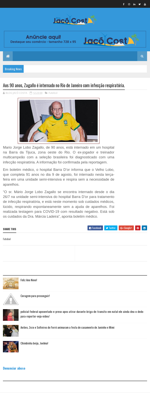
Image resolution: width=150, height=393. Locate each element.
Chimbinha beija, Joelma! (34, 343)
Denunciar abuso (14, 368)
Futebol (53, 93)
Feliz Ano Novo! (29, 280)
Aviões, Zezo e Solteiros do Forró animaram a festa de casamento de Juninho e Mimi (67, 327)
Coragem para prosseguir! (35, 296)
